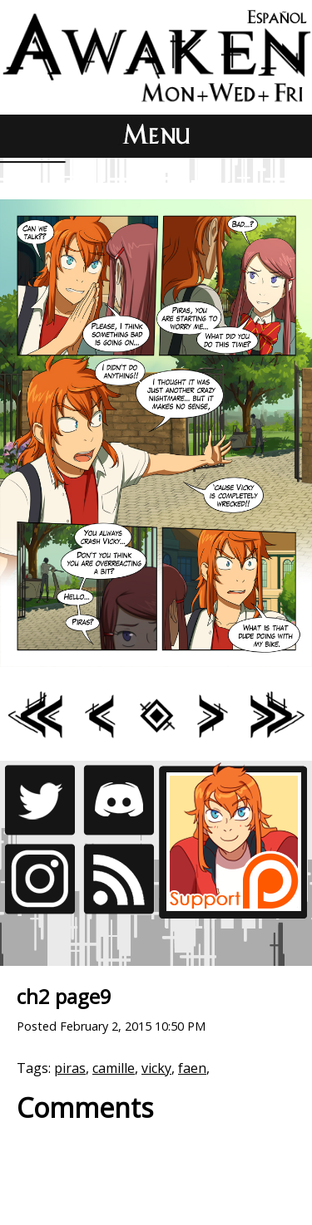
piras (70, 1068)
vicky (156, 1068)
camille (113, 1068)
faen (192, 1068)
